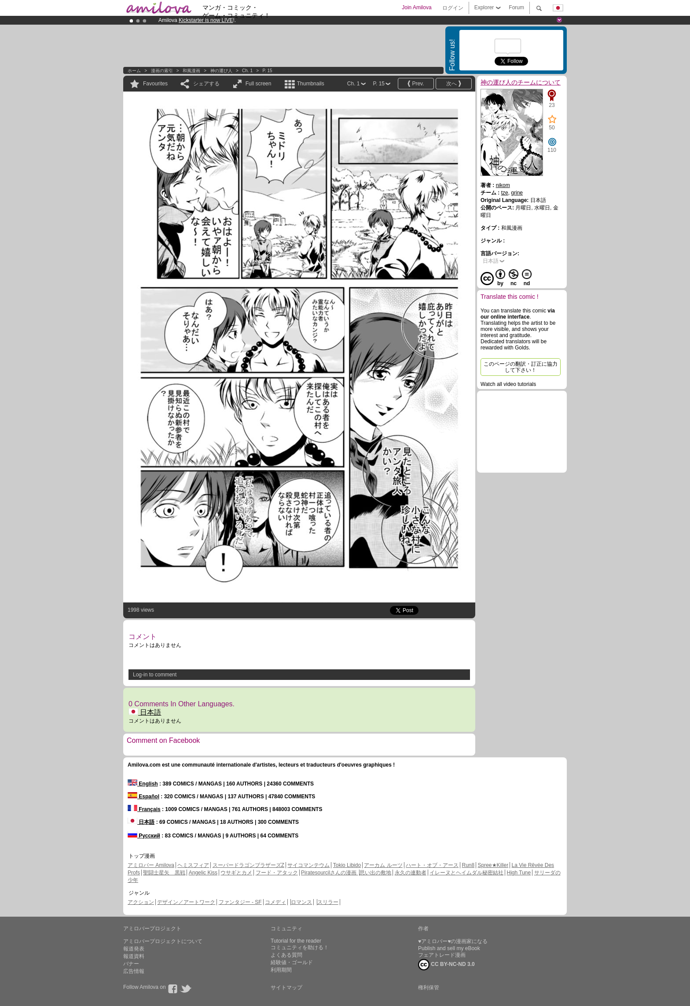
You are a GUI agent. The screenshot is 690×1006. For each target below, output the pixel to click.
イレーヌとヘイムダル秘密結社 (466, 873)
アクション (141, 902)
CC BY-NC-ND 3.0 (446, 964)
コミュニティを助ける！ (300, 947)
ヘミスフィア (193, 865)
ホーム (134, 70)
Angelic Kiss (203, 873)
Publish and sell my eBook (449, 948)
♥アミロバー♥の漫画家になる (453, 941)
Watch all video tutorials (508, 384)
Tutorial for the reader (296, 941)
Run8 (468, 865)
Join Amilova (416, 7)
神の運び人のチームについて (521, 82)
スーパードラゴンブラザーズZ (248, 865)
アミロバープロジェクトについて (162, 941)
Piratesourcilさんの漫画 (329, 873)
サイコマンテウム (308, 865)
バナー (131, 964)
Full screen (259, 84)
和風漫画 (191, 70)
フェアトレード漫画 (442, 955)
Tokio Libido (347, 865)
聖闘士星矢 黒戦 (164, 873)
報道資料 (133, 956)
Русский (144, 836)
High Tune (519, 873)
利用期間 (281, 970)
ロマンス (301, 902)
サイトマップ (286, 987)
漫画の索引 (162, 70)
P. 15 (267, 70)
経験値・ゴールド (292, 962)
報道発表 (133, 949)
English (143, 784)
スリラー (327, 902)
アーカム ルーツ (383, 865)
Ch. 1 (247, 70)
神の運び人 (221, 70)
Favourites (155, 84)
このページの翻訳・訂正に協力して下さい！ (521, 367)
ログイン (452, 8)
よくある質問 (286, 955)
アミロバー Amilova (151, 865)
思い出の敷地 (375, 873)
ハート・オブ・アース (432, 865)
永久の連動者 (410, 873)
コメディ (275, 902)
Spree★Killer (493, 865)
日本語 (144, 712)
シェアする (206, 84)
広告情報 (133, 971)
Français (144, 809)
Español (143, 796)
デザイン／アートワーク (186, 902)
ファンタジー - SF (240, 902)
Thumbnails (310, 84)
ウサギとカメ (236, 873)
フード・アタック (277, 873)
